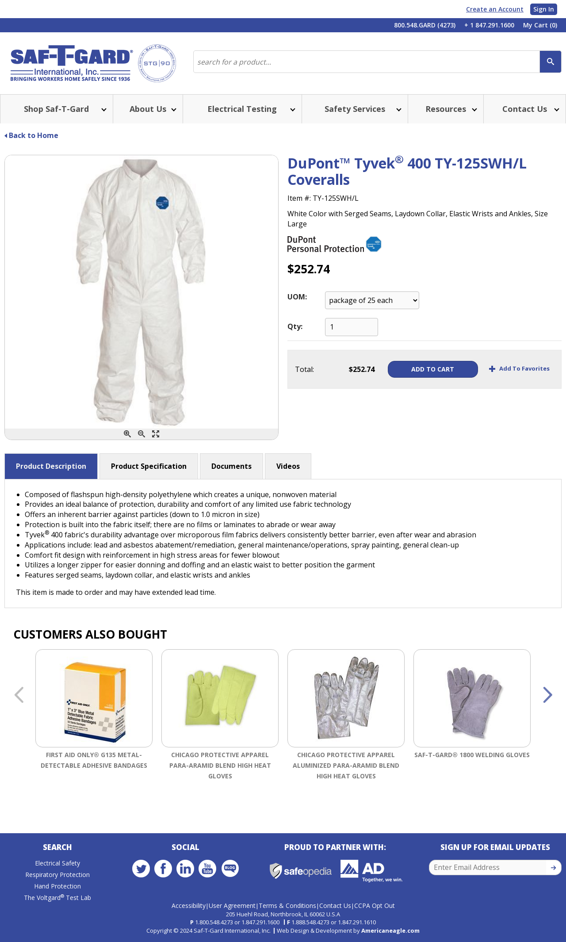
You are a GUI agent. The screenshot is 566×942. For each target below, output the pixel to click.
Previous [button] (18, 696)
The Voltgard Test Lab (57, 897)
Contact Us (335, 905)
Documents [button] (231, 466)
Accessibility (189, 905)
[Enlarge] (155, 434)
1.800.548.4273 (214, 922)
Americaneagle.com (390, 930)
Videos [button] (288, 466)
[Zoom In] (127, 434)
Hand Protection (57, 886)
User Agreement (232, 905)
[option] (94, 725)
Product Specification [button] (149, 466)
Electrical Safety (57, 863)
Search (57, 847)
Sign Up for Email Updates (495, 847)
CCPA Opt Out (374, 905)
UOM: (297, 297)
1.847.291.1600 (260, 922)
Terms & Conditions (287, 905)
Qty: (294, 326)
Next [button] (547, 696)
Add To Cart (431, 369)
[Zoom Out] (141, 434)
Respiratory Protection (57, 874)
